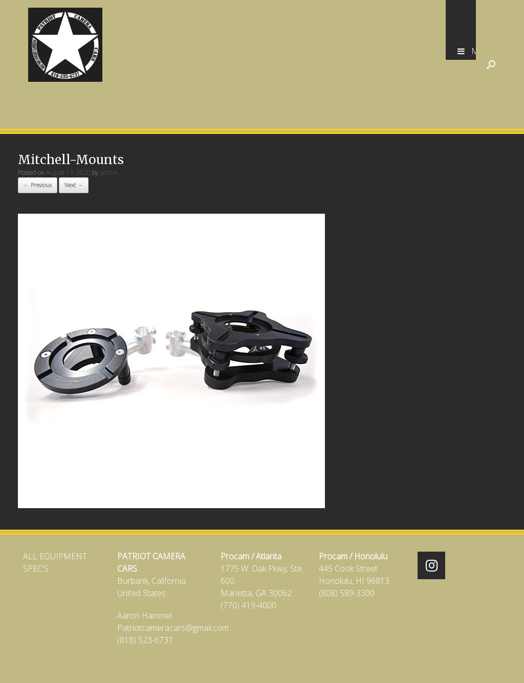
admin (109, 172)
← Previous (38, 185)
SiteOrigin (255, 663)
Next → (73, 185)
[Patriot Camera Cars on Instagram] (431, 565)
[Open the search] (491, 64)
